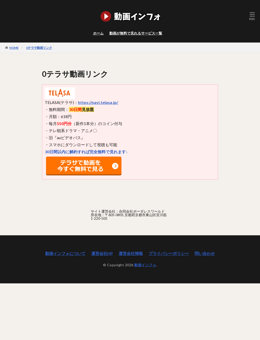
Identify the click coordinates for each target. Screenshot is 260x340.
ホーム (98, 33)
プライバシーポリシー (169, 253)
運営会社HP (102, 253)
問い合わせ (205, 253)
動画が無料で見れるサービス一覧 (135, 33)
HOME (14, 47)
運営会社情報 (131, 253)
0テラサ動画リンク (39, 48)
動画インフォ (145, 265)
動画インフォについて (65, 253)
